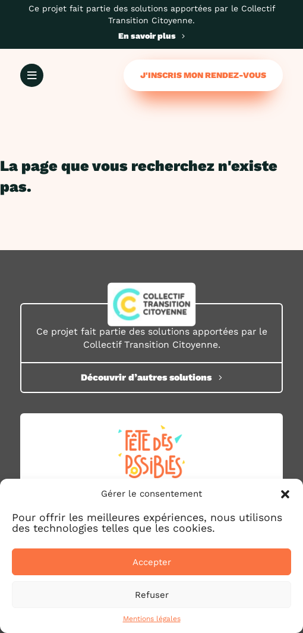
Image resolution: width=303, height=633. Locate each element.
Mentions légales (152, 619)
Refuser (152, 595)
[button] (285, 494)
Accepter (151, 562)
